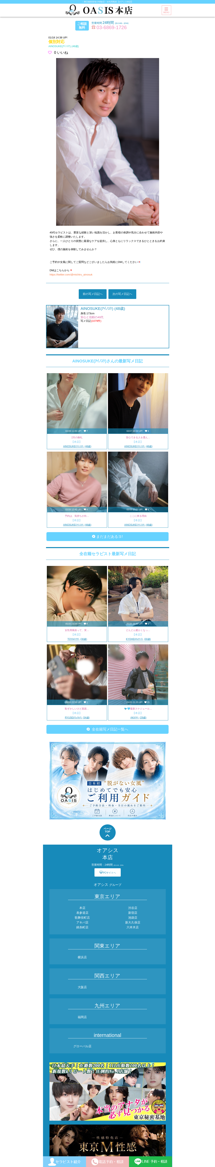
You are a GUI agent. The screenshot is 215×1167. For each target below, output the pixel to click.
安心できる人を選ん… (138, 437)
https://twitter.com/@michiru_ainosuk (71, 274)
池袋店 (132, 917)
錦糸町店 (82, 927)
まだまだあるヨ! (107, 537)
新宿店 (132, 912)
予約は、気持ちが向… (77, 516)
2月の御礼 (77, 437)
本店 (82, 908)
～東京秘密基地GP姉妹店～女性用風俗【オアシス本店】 (107, 2)
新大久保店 (132, 922)
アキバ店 (82, 922)
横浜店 (82, 957)
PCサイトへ (107, 872)
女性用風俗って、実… (77, 630)
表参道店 (82, 912)
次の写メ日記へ (122, 293)
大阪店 (82, 987)
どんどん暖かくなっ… (138, 630)
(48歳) (63, 46)
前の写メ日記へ (93, 293)
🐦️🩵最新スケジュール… (138, 708)
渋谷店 (132, 908)
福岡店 (82, 1017)
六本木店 (133, 927)
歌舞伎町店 (82, 917)
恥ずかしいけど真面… (77, 708)
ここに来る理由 (138, 516)
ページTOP (107, 832)
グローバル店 (82, 1046)
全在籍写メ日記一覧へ (107, 729)
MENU (166, 10)
